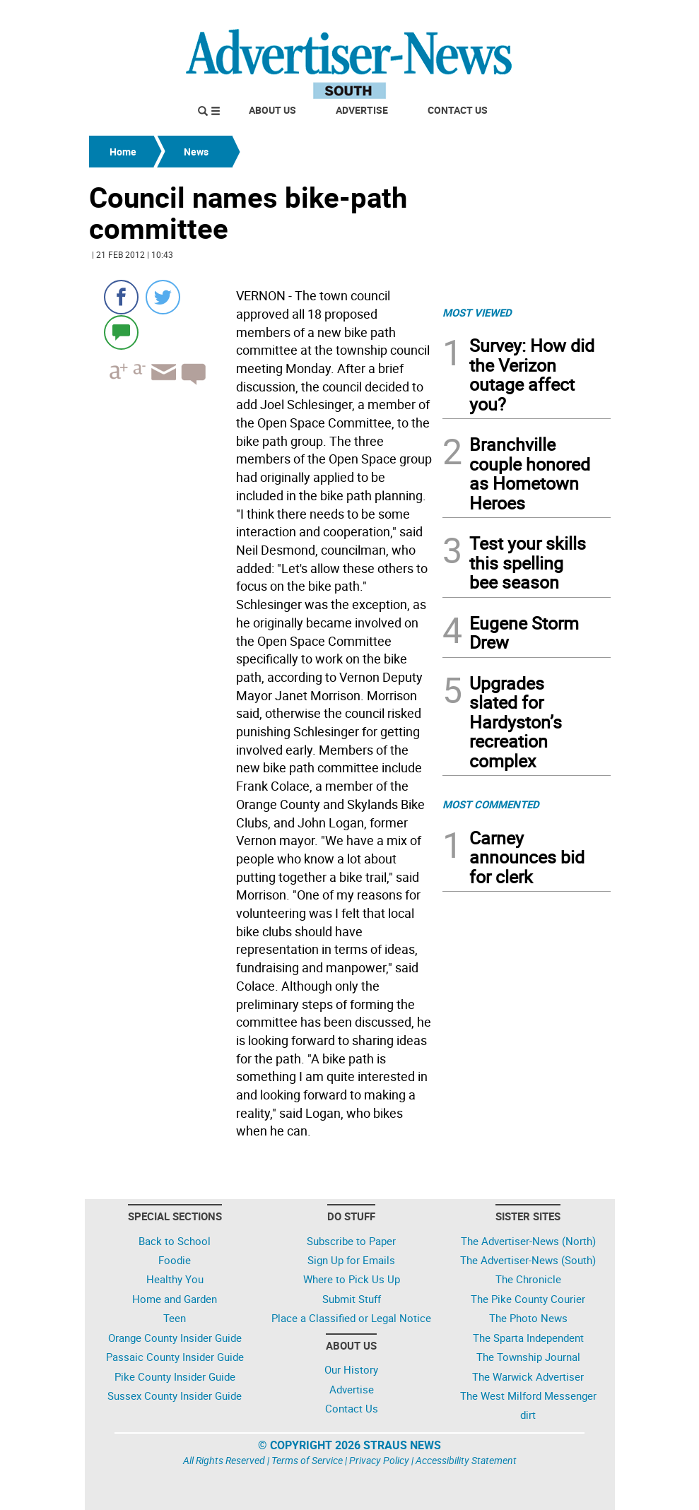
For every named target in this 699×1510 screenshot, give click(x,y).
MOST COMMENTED (490, 804)
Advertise (362, 110)
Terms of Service (307, 1460)
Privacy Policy (379, 1460)
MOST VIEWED (477, 312)
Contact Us (458, 110)
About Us (272, 110)
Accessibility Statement (466, 1460)
